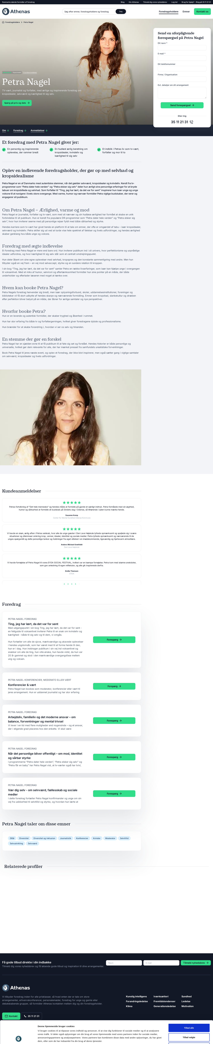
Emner (186, 11)
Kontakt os (202, 11)
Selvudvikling (16, 843)
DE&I (12, 838)
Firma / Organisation (167, 74)
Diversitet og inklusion (44, 838)
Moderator (110, 838)
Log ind (174, 2)
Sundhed (187, 996)
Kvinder (96, 838)
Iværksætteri (161, 996)
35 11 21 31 (206, 2)
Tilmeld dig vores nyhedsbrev (155, 2)
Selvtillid (124, 838)
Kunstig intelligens (136, 996)
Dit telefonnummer (166, 64)
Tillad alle (189, 1006)
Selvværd (32, 843)
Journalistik (65, 838)
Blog (122, 2)
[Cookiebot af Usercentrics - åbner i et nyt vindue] (18, 1038)
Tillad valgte (189, 1016)
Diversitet (24, 838)
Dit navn (162, 43)
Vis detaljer (149, 1038)
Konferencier (82, 838)
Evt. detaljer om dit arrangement (173, 85)
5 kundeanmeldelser (30, 72)
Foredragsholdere (168, 11)
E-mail (161, 53)
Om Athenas (134, 2)
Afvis (189, 1025)
